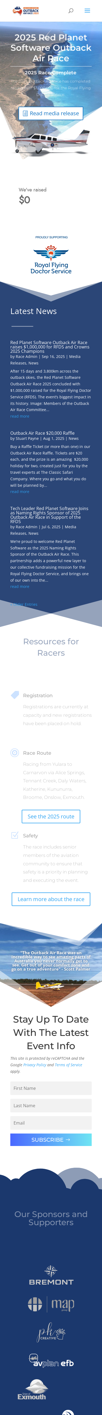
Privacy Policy (34, 1064)
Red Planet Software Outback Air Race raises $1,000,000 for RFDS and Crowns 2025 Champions (50, 347)
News (33, 363)
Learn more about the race (51, 899)
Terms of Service (68, 1064)
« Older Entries (23, 604)
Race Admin (26, 356)
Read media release (54, 110)
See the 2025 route (51, 816)
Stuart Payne (27, 438)
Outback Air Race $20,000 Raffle (42, 433)
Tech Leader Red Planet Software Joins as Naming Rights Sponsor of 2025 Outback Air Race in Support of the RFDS (49, 514)
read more (19, 416)
